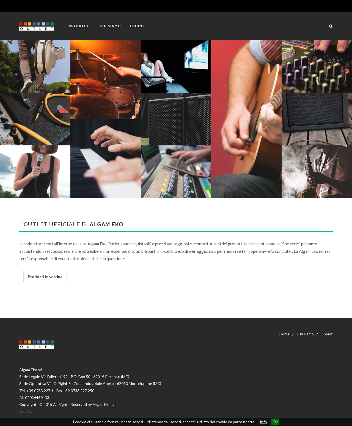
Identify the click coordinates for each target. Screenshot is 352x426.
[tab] (45, 276)
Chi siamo (305, 334)
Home (284, 334)
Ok (275, 421)
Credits (25, 411)
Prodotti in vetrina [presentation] (45, 276)
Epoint (327, 334)
